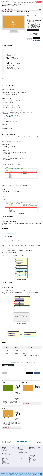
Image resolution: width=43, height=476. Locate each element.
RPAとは (3, 447)
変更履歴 (7, 70)
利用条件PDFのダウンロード (33, 28)
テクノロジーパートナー (32, 462)
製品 (27, 2)
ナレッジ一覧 (21, 4)
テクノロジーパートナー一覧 (33, 463)
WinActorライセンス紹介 (5, 454)
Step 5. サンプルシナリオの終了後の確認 (13, 62)
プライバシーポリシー (28, 474)
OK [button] (40, 474)
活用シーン (19, 2)
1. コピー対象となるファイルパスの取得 (13, 67)
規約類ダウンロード (20, 457)
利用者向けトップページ (32, 447)
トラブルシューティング (10, 64)
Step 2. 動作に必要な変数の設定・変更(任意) (14, 58)
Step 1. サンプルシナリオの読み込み (12, 57)
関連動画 (3, 460)
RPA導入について (4, 449)
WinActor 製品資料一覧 (32, 458)
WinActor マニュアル (32, 457)
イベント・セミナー (25, 2)
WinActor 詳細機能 (20, 448)
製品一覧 (19, 446)
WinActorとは (4, 452)
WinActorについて (16, 2)
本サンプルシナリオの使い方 (10, 56)
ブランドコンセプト (5, 458)
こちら (39, 22)
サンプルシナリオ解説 (9, 66)
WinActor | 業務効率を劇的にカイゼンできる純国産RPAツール (10, 4)
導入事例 (22, 2)
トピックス (33, 2)
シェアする (39, 39)
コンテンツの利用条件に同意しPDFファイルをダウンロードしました (35, 33)
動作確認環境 (9, 54)
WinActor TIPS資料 (32, 459)
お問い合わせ (38, 1)
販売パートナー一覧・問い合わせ (6, 462)
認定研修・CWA (4, 461)
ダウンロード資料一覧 (5, 455)
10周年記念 (3, 459)
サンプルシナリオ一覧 (27, 4)
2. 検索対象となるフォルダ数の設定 (12, 68)
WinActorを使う (30, 2)
